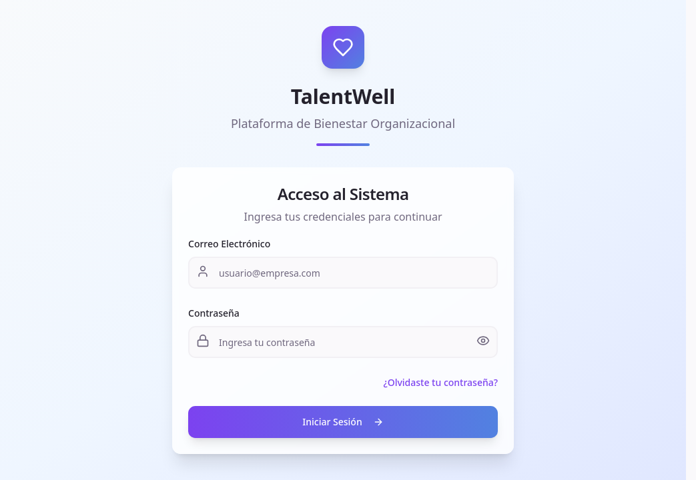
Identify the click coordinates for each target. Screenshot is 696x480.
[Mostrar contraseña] (483, 340)
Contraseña (214, 313)
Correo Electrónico (229, 243)
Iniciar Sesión (342, 421)
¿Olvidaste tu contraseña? (440, 382)
